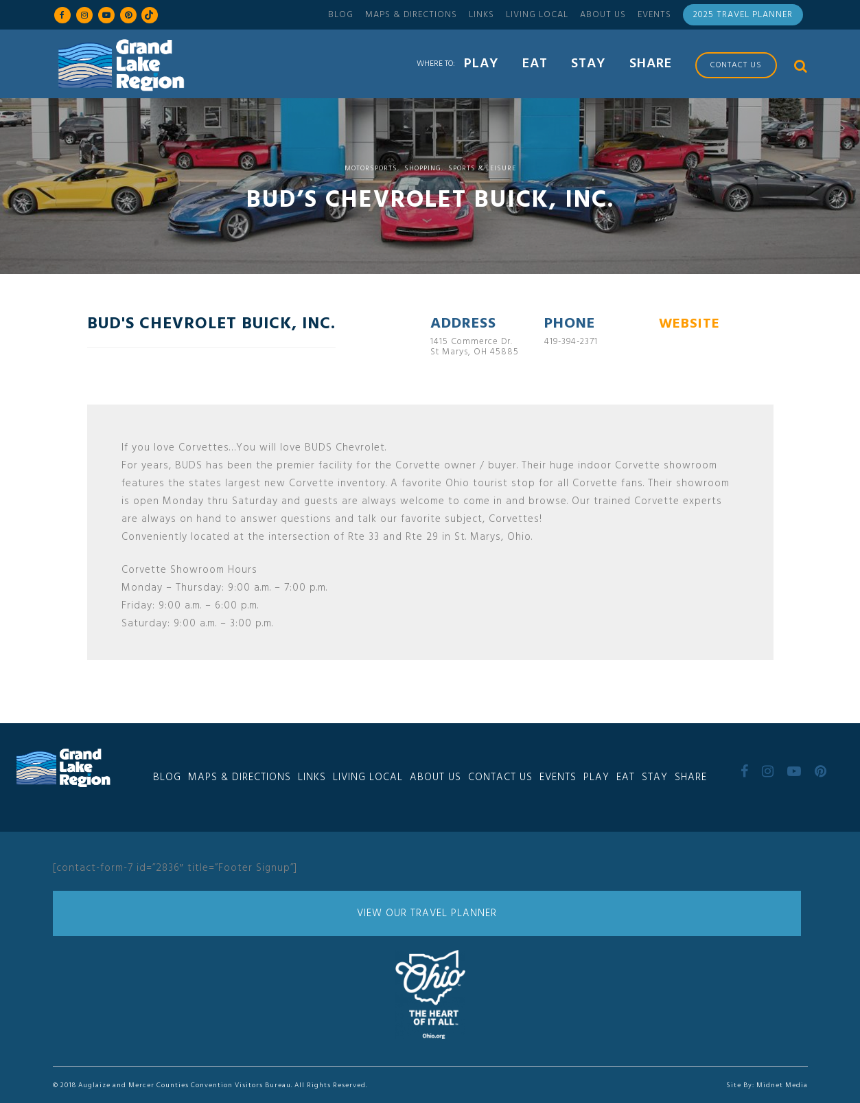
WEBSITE (689, 324)
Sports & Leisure (482, 168)
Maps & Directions (411, 15)
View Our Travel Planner (427, 913)
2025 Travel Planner (743, 15)
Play (596, 777)
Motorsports (371, 168)
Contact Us (500, 777)
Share (691, 777)
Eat (625, 777)
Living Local (537, 15)
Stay (655, 777)
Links (481, 15)
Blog (340, 15)
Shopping (422, 168)
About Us (603, 15)
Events (654, 15)
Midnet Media (782, 1085)
